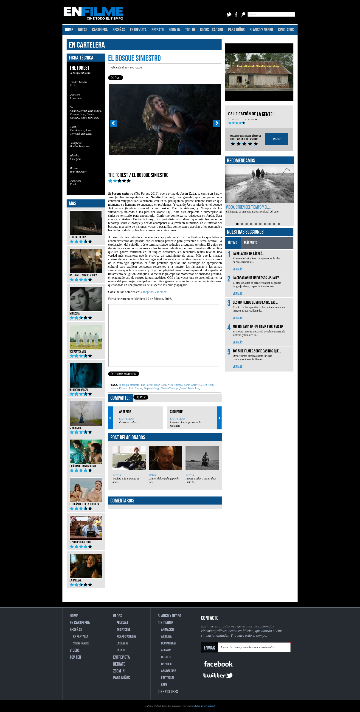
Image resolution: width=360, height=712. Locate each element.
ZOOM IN (174, 30)
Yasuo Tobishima (189, 388)
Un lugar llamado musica (86, 273)
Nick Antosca (175, 384)
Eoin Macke (135, 388)
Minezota (86, 312)
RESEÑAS (119, 30)
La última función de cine (86, 464)
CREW (164, 685)
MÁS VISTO (250, 242)
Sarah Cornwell (192, 384)
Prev (113, 123)
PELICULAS (122, 623)
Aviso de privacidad (204, 705)
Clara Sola (86, 426)
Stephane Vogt (151, 388)
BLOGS (204, 30)
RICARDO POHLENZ (126, 636)
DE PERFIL (166, 664)
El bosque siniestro (128, 384)
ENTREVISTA (138, 30)
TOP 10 (190, 30)
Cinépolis (147, 292)
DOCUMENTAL (168, 643)
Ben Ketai (208, 384)
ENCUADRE (122, 643)
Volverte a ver (86, 350)
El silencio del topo (86, 540)
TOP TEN (75, 657)
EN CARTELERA (87, 45)
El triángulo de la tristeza (86, 502)
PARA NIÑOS (236, 30)
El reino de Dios (86, 235)
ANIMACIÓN (167, 629)
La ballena (86, 579)
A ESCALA (166, 636)
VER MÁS (237, 269)
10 (279, 224)
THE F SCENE (123, 629)
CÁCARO (217, 30)
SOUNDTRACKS (81, 643)
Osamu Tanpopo (169, 388)
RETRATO (158, 30)
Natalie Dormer (118, 388)
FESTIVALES (167, 678)
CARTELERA (100, 30)
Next (216, 123)
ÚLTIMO (232, 242)
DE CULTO (166, 657)
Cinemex (161, 292)
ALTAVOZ (166, 650)
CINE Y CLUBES (168, 692)
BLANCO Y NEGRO (261, 30)
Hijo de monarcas (86, 388)
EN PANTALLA (80, 636)
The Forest (146, 384)
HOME (69, 30)
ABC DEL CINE (168, 671)
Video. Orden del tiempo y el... (248, 207)
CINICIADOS (286, 30)
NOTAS (82, 30)
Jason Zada (159, 384)
